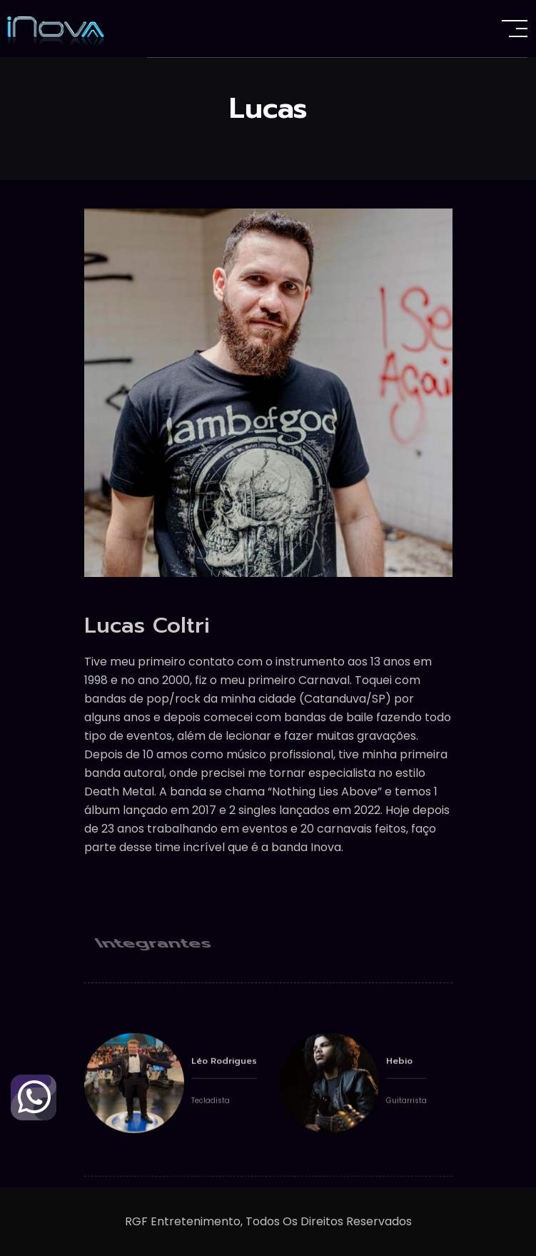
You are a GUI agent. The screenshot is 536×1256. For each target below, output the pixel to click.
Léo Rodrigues (224, 1076)
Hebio (399, 1076)
